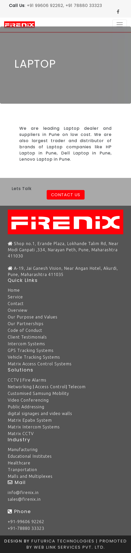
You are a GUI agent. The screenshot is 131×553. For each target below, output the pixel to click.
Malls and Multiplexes (30, 476)
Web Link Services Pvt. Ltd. (69, 547)
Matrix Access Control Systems (40, 363)
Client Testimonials (27, 337)
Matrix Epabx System (30, 420)
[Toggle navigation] (119, 25)
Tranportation (22, 469)
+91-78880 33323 (26, 528)
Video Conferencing (28, 400)
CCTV (13, 380)
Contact (16, 303)
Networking (20, 386)
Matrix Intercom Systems (34, 427)
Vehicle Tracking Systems (34, 357)
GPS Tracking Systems (31, 350)
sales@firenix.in (24, 499)
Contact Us (65, 195)
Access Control (50, 386)
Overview (17, 310)
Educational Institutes (30, 456)
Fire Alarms (34, 380)
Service (15, 297)
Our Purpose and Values (33, 317)
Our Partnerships (26, 323)
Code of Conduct (25, 330)
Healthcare (19, 463)
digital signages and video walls (40, 413)
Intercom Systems (26, 343)
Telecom (77, 386)
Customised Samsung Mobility (38, 393)
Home (14, 290)
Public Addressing (26, 406)
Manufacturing (23, 449)
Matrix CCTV (21, 433)
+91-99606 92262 (26, 521)
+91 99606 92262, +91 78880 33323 (64, 5)
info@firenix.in (23, 492)
